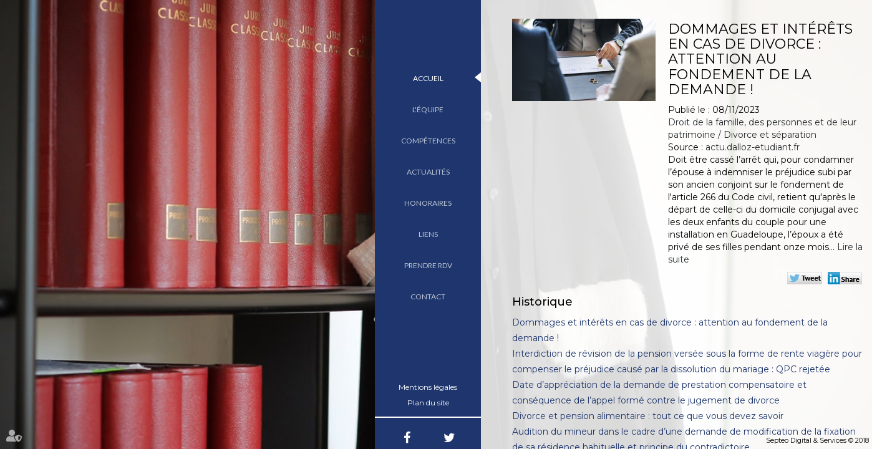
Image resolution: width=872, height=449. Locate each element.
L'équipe (427, 109)
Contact (427, 296)
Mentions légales (428, 387)
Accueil (428, 78)
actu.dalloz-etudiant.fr (752, 147)
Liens (428, 234)
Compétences (428, 140)
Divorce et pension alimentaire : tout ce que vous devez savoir (647, 416)
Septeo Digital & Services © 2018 (817, 440)
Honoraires (428, 203)
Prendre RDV (428, 265)
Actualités (428, 171)
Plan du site (428, 402)
